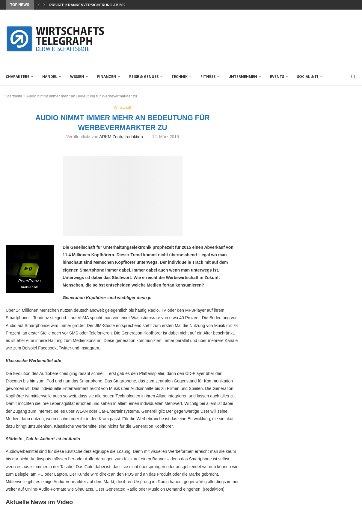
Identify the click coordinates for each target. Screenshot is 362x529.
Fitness (207, 76)
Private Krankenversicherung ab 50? (87, 5)
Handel (49, 76)
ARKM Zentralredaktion (121, 136)
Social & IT (308, 76)
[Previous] (38, 5)
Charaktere (17, 76)
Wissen (77, 76)
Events (277, 76)
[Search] (353, 76)
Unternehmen (242, 76)
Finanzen (106, 76)
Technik (179, 76)
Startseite (14, 96)
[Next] (44, 5)
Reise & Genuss (144, 76)
